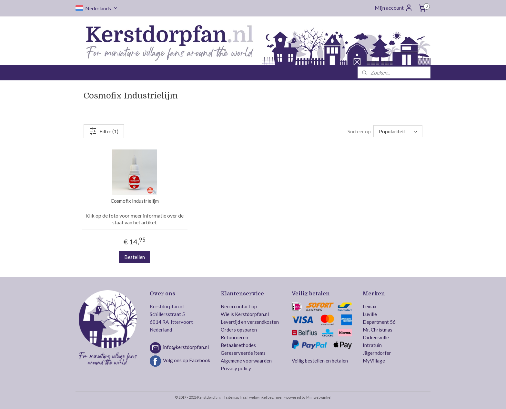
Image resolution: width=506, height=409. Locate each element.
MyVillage (374, 360)
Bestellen (134, 257)
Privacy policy (236, 368)
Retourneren (234, 337)
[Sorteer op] (398, 131)
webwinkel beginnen (266, 397)
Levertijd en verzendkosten (250, 322)
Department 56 (379, 322)
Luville (370, 314)
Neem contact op (239, 306)
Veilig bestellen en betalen (320, 360)
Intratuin (372, 345)
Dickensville (376, 337)
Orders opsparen (239, 329)
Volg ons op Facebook (186, 360)
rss (244, 397)
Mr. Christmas (377, 329)
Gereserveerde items (243, 353)
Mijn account (394, 8)
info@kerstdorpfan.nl (186, 347)
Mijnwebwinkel (318, 397)
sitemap (232, 397)
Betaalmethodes (238, 345)
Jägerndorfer (377, 353)
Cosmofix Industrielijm (135, 201)
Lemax (370, 306)
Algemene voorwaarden (246, 360)
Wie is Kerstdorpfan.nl (245, 314)
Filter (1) (103, 131)
